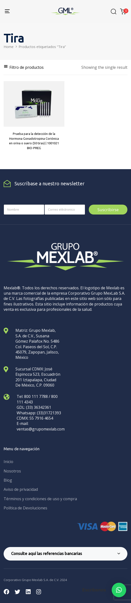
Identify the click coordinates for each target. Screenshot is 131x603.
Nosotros (12, 471)
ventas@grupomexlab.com (41, 429)
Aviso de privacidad (21, 489)
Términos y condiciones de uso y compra (40, 498)
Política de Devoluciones (25, 508)
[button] (24, 67)
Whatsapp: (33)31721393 (39, 413)
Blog (8, 480)
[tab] (65, 554)
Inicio (8, 461)
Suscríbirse (108, 209)
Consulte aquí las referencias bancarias (65, 553)
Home (9, 46)
